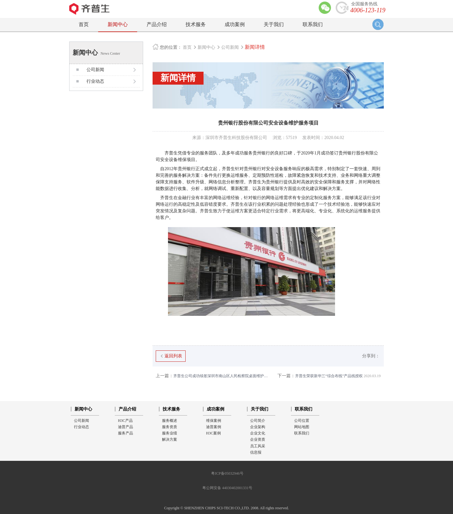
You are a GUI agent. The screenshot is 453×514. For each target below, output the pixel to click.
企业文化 (257, 433)
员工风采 (257, 446)
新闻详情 (255, 47)
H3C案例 (213, 433)
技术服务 (196, 24)
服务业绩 (169, 433)
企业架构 (257, 427)
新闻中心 (118, 24)
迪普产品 (125, 427)
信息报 (255, 452)
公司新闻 (230, 47)
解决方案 (169, 439)
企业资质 (257, 439)
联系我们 (313, 24)
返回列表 (170, 356)
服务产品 (125, 433)
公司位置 (301, 420)
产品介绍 (157, 24)
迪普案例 (213, 427)
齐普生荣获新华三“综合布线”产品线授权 (329, 375)
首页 (84, 24)
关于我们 (274, 24)
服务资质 (169, 427)
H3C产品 (125, 420)
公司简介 (257, 420)
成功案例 (235, 24)
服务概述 (169, 420)
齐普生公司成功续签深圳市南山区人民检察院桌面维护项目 (212, 375)
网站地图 (301, 427)
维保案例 (213, 420)
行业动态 (81, 427)
